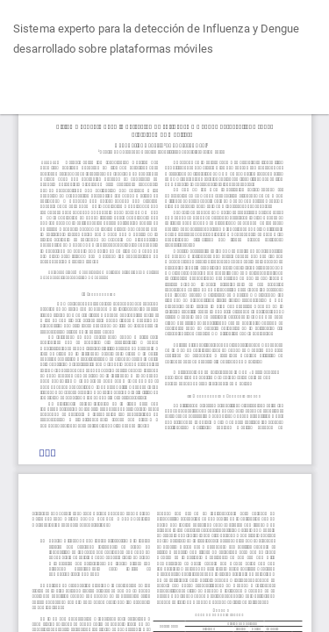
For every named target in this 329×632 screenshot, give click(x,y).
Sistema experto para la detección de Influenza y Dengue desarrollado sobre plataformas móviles (156, 39)
